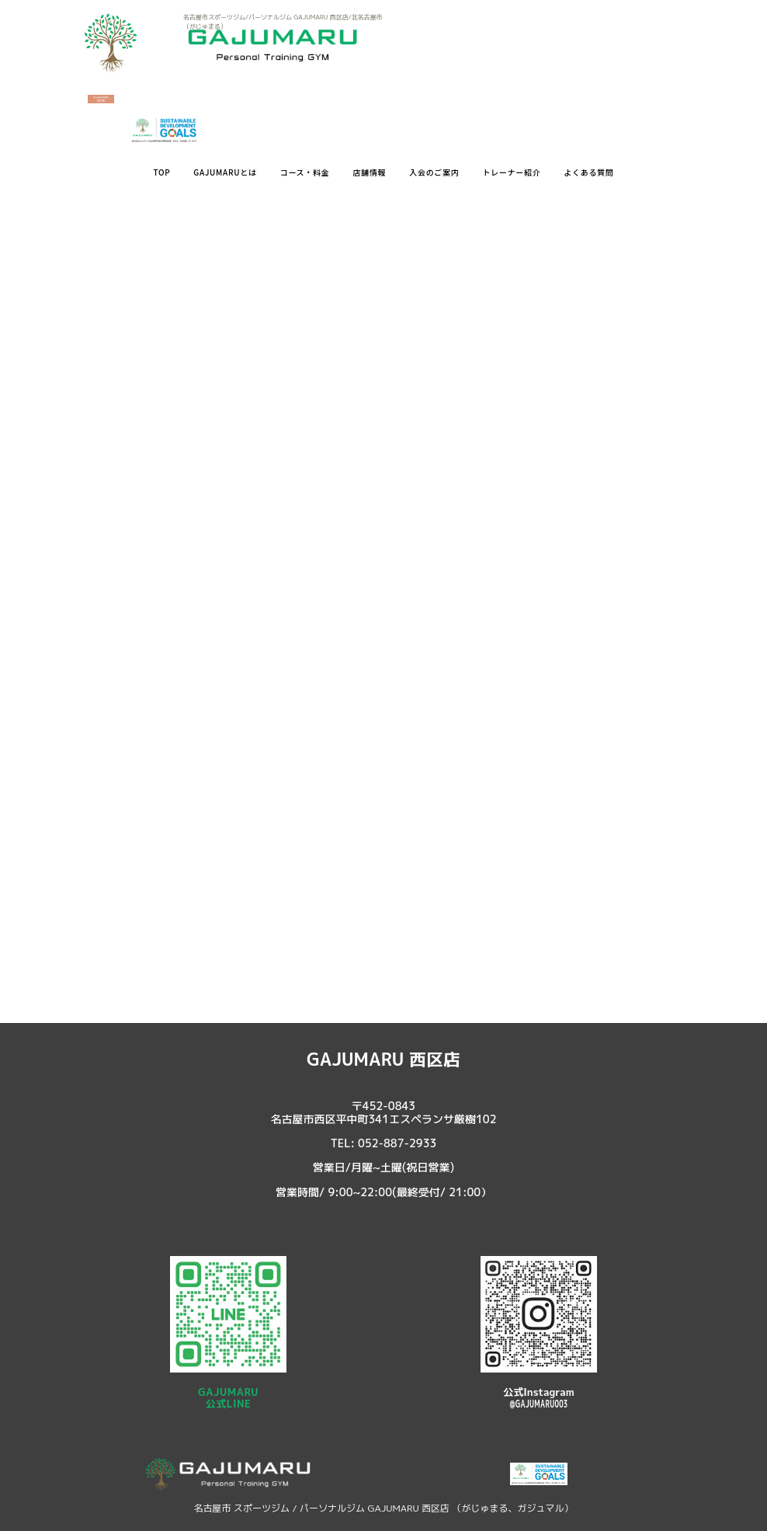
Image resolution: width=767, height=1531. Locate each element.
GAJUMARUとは (224, 172)
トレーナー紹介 (511, 172)
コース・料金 (305, 172)
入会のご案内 (434, 172)
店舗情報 (369, 172)
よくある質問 (588, 172)
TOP (161, 172)
